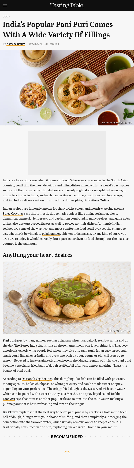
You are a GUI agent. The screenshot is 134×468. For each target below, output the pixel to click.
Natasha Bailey (15, 44)
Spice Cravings (13, 213)
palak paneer (51, 233)
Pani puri (9, 340)
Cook (6, 16)
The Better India (25, 345)
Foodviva (9, 398)
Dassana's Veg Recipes (37, 378)
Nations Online (98, 200)
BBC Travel (10, 412)
